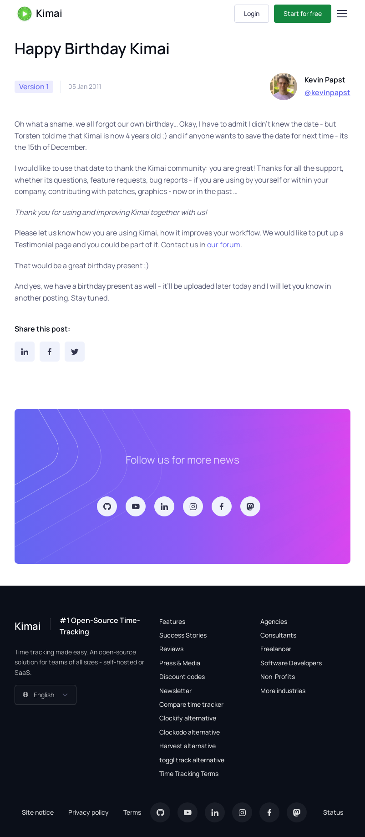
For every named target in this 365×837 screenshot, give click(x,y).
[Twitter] (75, 352)
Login (251, 13)
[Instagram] (193, 506)
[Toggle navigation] (342, 13)
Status (333, 812)
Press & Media (179, 662)
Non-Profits (277, 676)
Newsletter (175, 690)
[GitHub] (107, 506)
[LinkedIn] (25, 352)
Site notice (38, 812)
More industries (282, 690)
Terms (132, 812)
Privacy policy (88, 812)
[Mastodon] (250, 506)
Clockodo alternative (189, 732)
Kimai (39, 13)
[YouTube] (136, 506)
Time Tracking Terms (188, 773)
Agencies (273, 621)
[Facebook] (50, 352)
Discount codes (182, 676)
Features (172, 621)
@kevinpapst (327, 92)
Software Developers (291, 662)
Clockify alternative (187, 718)
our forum (223, 245)
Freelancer (275, 648)
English (38, 694)
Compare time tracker (191, 704)
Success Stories (183, 635)
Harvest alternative (187, 745)
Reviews (171, 648)
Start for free (303, 13)
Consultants (278, 635)
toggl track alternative (191, 759)
